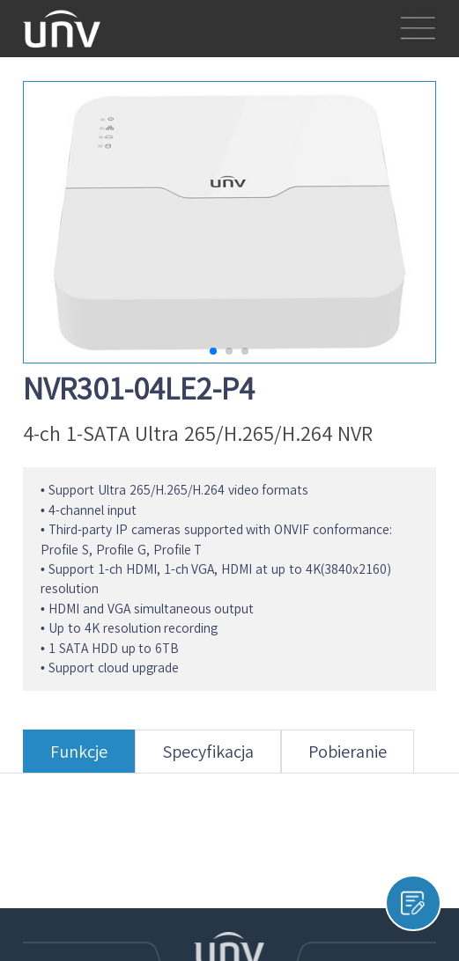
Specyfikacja (208, 758)
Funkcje (78, 758)
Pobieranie (347, 758)
